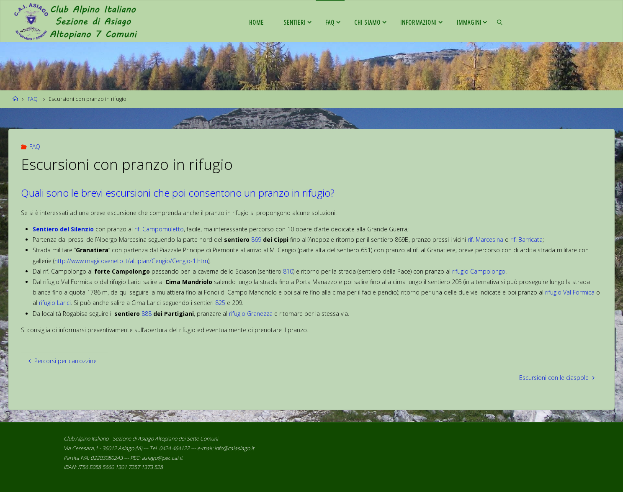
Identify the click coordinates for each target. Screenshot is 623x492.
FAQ (33, 98)
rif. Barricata (526, 239)
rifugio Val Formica (570, 292)
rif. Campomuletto (159, 229)
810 (288, 271)
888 (147, 314)
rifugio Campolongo (478, 271)
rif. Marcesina (485, 239)
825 (220, 303)
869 (256, 239)
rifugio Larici (55, 303)
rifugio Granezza (251, 314)
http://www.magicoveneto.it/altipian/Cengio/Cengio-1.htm (131, 261)
